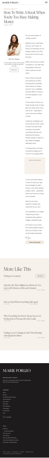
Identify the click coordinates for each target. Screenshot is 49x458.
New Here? (6, 401)
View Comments (34, 242)
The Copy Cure (7, 433)
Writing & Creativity (10, 9)
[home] (11, 2)
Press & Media (6, 406)
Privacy (9, 451)
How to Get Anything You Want (11, 440)
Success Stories (7, 399)
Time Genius (6, 435)
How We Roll (6, 410)
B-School (5, 428)
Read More (14, 70)
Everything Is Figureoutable (10, 442)
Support (22, 451)
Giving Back (6, 408)
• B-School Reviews (8, 431)
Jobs (4, 413)
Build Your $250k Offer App (10, 438)
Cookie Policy (15, 451)
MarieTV (5, 395)
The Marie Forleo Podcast (9, 397)
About (4, 392)
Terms (4, 451)
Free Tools (5, 404)
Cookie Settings (29, 451)
